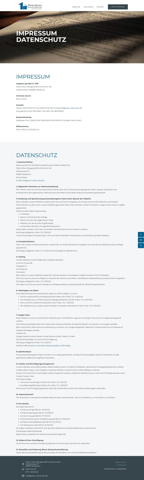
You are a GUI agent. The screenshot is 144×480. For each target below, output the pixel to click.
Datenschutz (120, 462)
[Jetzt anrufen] (141, 234)
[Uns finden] (141, 245)
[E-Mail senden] (141, 240)
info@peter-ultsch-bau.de (71, 108)
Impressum (121, 465)
